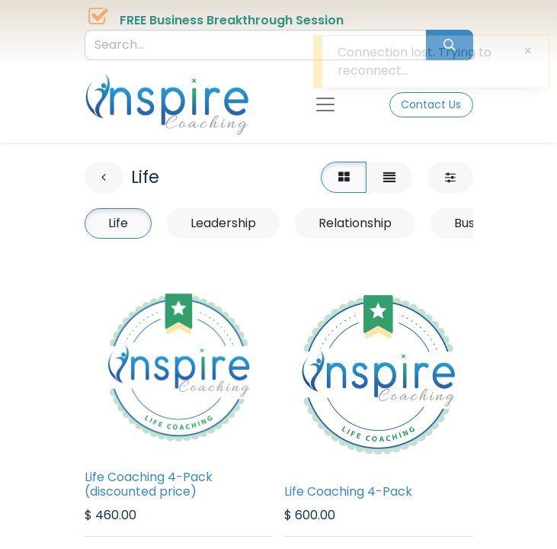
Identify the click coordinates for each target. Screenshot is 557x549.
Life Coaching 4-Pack (348, 491)
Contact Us (431, 104)
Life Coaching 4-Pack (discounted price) (149, 484)
